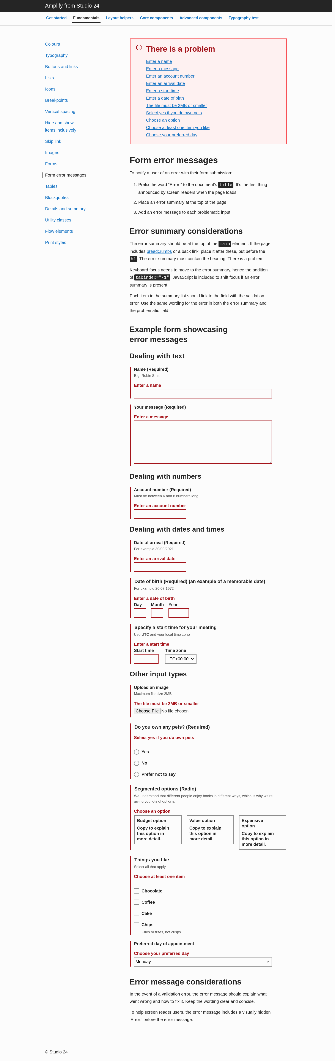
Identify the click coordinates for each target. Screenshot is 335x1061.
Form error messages (65, 175)
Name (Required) (151, 369)
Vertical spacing (60, 111)
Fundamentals (86, 18)
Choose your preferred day (171, 134)
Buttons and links (61, 66)
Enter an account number (170, 76)
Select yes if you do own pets (174, 112)
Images (52, 152)
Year (173, 604)
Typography (56, 55)
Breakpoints (56, 100)
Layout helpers (120, 18)
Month (157, 604)
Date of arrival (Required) (160, 542)
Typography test (244, 18)
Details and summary (65, 208)
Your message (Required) (160, 407)
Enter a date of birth (165, 98)
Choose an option (163, 120)
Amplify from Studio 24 (72, 6)
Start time (144, 650)
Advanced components (200, 18)
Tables (51, 186)
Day (138, 604)
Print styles (55, 242)
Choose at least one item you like (178, 127)
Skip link (53, 141)
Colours (52, 44)
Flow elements (59, 231)
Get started (56, 18)
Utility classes (58, 220)
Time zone (175, 650)
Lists (49, 77)
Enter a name (159, 61)
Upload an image (151, 687)
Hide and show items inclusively (60, 126)
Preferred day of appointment (164, 943)
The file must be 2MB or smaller (176, 105)
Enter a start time (162, 90)
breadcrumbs (159, 251)
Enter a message (162, 68)
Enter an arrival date (165, 83)
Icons (50, 89)
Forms (51, 163)
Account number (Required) (162, 489)
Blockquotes (57, 197)
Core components (156, 18)
